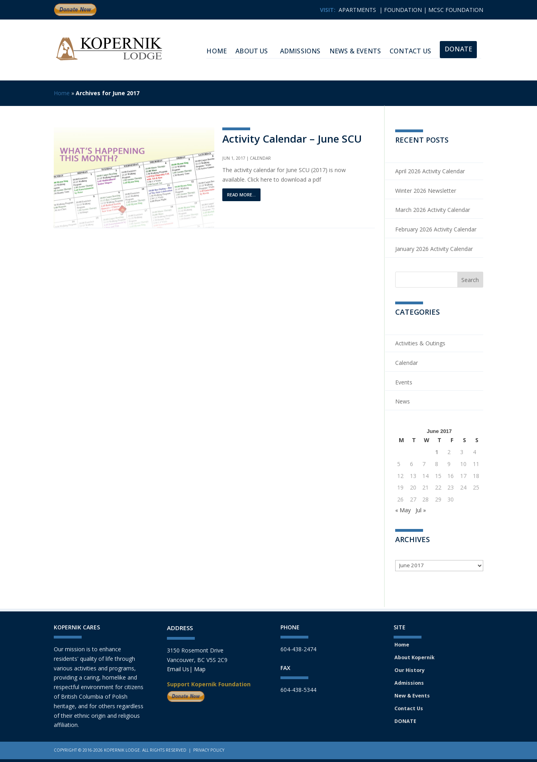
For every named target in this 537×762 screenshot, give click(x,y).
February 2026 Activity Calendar (435, 229)
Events (403, 382)
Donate (458, 49)
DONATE (405, 721)
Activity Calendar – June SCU (292, 138)
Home (62, 93)
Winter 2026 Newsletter (425, 190)
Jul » (420, 510)
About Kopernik (414, 657)
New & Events (412, 695)
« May (403, 510)
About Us (251, 51)
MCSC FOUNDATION (455, 10)
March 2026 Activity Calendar (432, 210)
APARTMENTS (357, 10)
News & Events (355, 51)
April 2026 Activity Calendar (430, 171)
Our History (409, 670)
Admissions (300, 51)
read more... (241, 195)
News (402, 401)
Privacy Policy (208, 750)
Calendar (260, 158)
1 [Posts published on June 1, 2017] (436, 452)
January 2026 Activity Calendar (434, 249)
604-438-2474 (298, 649)
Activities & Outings (420, 343)
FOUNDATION (403, 10)
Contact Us (410, 51)
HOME (216, 51)
